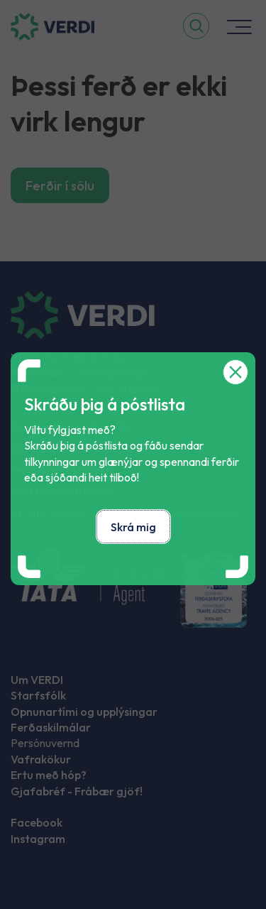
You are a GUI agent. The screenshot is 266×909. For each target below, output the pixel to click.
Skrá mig (133, 527)
